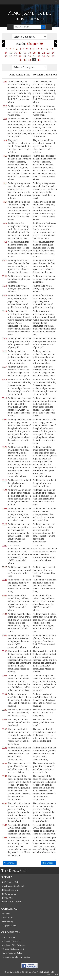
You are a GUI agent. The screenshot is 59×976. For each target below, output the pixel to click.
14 (6, 52)
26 (11, 56)
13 (52, 49)
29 (25, 56)
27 (15, 56)
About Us (6, 914)
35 (53, 56)
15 (11, 52)
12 (47, 49)
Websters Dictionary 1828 (13, 949)
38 (29, 59)
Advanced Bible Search (13, 886)
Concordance (9, 894)
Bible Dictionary (10, 890)
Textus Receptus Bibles (12, 953)
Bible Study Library (11, 902)
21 (39, 52)
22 (44, 52)
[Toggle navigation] (56, 2)
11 (42, 49)
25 (6, 56)
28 (20, 56)
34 (48, 56)
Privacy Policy (7, 921)
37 (25, 59)
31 (34, 56)
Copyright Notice (9, 925)
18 (25, 52)
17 (20, 52)
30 (29, 56)
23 (48, 52)
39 (34, 59)
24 (53, 52)
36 (20, 59)
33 (44, 56)
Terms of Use (7, 917)
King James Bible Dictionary (13, 945)
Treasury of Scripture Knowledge (16, 957)
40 (39, 59)
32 (39, 56)
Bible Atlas (8, 898)
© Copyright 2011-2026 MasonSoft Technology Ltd (29, 972)
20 (34, 52)
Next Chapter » (48, 863)
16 (15, 52)
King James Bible (10, 882)
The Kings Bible (8, 937)
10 (38, 49)
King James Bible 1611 (11, 941)
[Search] (27, 27)
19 (29, 52)
